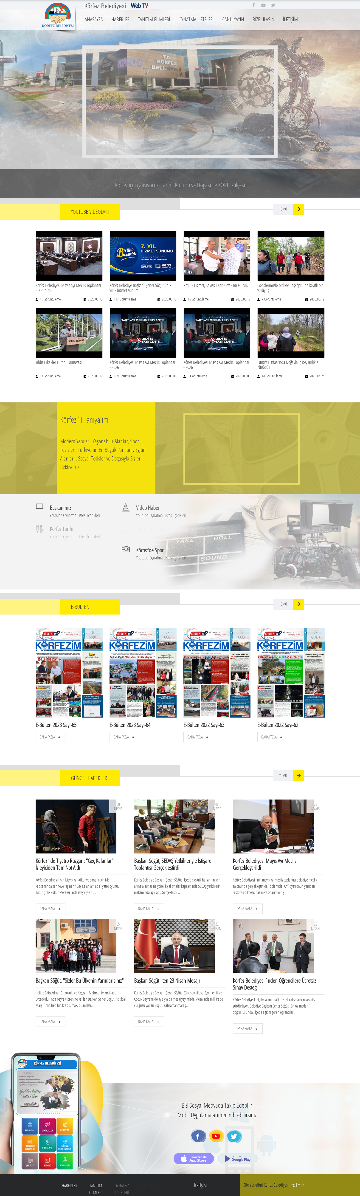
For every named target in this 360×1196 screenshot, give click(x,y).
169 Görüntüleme (124, 376)
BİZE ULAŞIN (263, 19)
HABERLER (120, 19)
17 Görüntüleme (50, 376)
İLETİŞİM (290, 19)
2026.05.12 (169, 299)
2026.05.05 (242, 376)
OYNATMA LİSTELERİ (196, 19)
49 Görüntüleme (50, 299)
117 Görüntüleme (124, 299)
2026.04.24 (316, 376)
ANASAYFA (94, 19)
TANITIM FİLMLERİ (154, 19)
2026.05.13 (95, 299)
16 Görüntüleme (198, 299)
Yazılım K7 (297, 1185)
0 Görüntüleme (197, 376)
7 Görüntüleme (271, 299)
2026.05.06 (169, 376)
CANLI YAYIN (233, 19)
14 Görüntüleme (272, 376)
